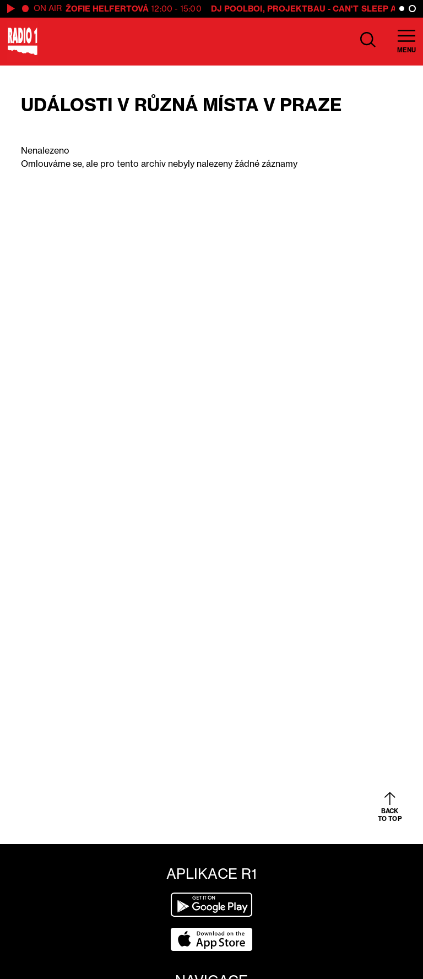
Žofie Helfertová (107, 8)
